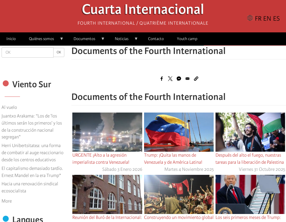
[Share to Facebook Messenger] (179, 79)
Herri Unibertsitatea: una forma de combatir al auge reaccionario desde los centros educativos (32, 152)
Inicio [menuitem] (11, 38)
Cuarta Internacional (143, 11)
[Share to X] (170, 79)
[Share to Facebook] (162, 79)
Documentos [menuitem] (86, 40)
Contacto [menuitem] (156, 38)
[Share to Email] (187, 79)
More (7, 201)
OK (59, 52)
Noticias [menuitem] (123, 40)
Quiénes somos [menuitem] (43, 40)
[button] (196, 79)
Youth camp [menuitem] (187, 38)
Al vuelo (9, 107)
